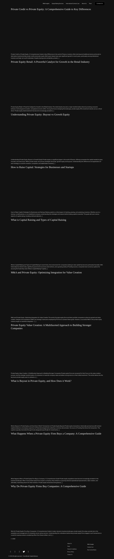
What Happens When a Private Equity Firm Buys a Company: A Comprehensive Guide (56, 433)
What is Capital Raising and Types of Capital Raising (38, 219)
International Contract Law (72, 3)
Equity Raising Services (58, 3)
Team (90, 3)
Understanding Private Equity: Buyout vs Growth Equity (40, 114)
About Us (84, 3)
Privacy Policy (70, 551)
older (13, 539)
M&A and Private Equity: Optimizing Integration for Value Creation (46, 272)
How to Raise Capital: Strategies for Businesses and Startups (42, 167)
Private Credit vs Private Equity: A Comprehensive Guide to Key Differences (51, 9)
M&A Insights (46, 3)
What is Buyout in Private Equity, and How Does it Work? (41, 380)
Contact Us (69, 554)
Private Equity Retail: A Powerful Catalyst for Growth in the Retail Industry (50, 61)
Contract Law (90, 547)
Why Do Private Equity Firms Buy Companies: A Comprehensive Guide (48, 486)
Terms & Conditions (72, 549)
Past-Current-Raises (91, 549)
